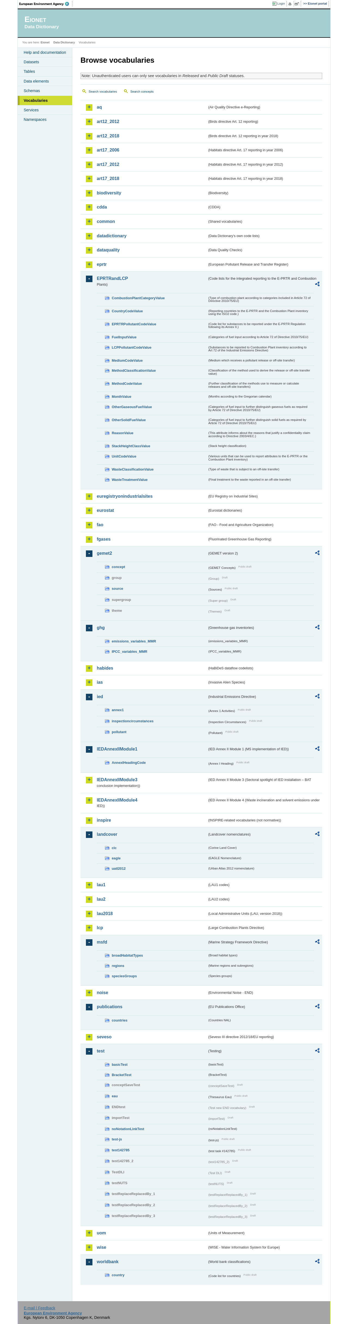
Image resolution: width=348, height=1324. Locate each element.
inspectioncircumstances (133, 721)
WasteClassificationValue (133, 469)
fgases (104, 539)
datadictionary (111, 236)
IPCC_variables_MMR (129, 652)
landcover (107, 834)
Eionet (45, 42)
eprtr (102, 264)
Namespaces (35, 119)
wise (101, 1247)
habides (105, 668)
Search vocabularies (103, 91)
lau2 (101, 899)
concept (118, 567)
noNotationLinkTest (128, 1129)
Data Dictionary (64, 42)
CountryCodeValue (127, 311)
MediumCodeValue (127, 360)
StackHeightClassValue (131, 446)
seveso (104, 1037)
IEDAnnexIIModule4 (117, 800)
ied (100, 696)
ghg (101, 627)
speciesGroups (124, 976)
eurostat (105, 510)
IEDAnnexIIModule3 (117, 779)
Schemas (32, 91)
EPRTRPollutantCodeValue (134, 324)
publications (109, 1006)
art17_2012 (108, 164)
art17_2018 (108, 178)
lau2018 (105, 913)
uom (101, 1233)
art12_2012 (108, 121)
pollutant (119, 732)
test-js (117, 1139)
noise (102, 992)
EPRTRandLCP (112, 278)
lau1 (101, 884)
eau (115, 1096)
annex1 (118, 710)
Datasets (31, 62)
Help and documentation (45, 52)
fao (100, 524)
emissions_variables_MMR (134, 641)
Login (281, 3)
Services (31, 110)
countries (120, 1020)
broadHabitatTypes (127, 955)
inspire (104, 820)
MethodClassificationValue (134, 370)
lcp (100, 927)
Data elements (36, 81)
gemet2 (104, 553)
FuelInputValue (124, 337)
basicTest (120, 1065)
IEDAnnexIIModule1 (117, 749)
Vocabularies (36, 100)
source (117, 589)
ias (100, 682)
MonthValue (121, 397)
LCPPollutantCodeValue (131, 347)
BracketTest (121, 1075)
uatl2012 (119, 868)
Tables (29, 71)
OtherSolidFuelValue (129, 420)
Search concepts (142, 91)
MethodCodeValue (127, 384)
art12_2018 (108, 136)
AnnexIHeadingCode (129, 763)
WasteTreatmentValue (130, 480)
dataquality (108, 250)
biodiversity (109, 193)
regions (118, 966)
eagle (116, 858)
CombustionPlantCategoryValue (138, 298)
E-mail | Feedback (39, 1308)
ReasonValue (122, 433)
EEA (46, 4)
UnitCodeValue (124, 456)
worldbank (108, 1261)
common (106, 221)
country (118, 1275)
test (100, 1051)
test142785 (120, 1150)
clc (114, 848)
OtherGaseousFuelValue (132, 407)
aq (99, 107)
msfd (102, 942)
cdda (102, 207)
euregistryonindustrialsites (125, 496)
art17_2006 (108, 150)
